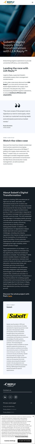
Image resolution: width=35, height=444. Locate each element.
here (10, 296)
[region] (17, 429)
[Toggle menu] (32, 2)
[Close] (33, 416)
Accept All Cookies (24, 440)
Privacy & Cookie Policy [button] (9, 406)
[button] (17, 390)
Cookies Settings (9, 440)
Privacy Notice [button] (9, 409)
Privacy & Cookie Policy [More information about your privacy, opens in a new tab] (21, 436)
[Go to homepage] (10, 2)
